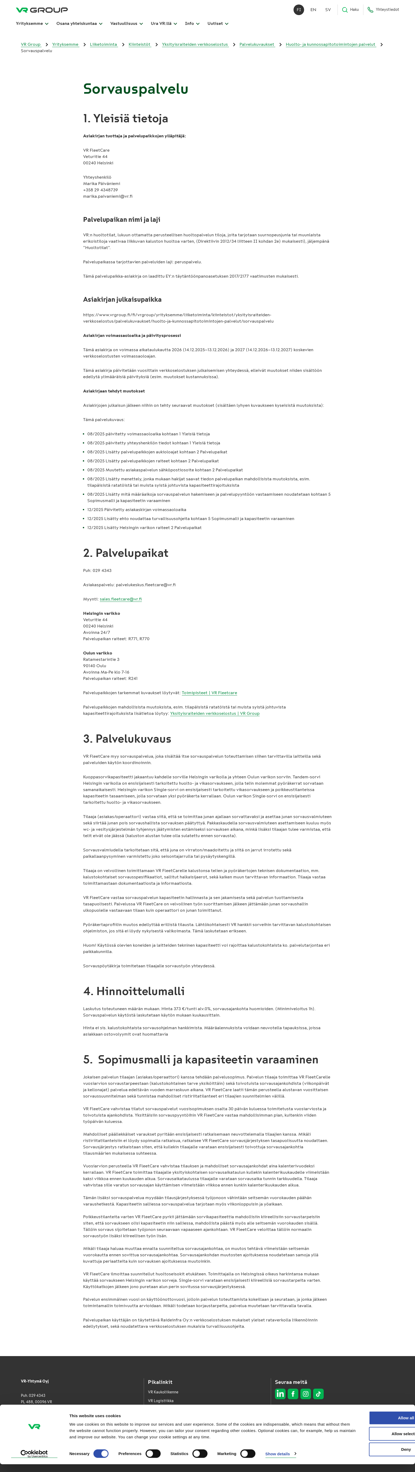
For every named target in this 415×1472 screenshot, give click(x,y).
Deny (371, 1457)
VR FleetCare (159, 1409)
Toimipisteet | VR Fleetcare (209, 692)
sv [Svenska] (328, 10)
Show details (277, 1461)
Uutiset (218, 24)
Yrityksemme (32, 24)
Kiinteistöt (140, 44)
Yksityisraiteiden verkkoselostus (195, 44)
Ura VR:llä (164, 24)
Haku (350, 10)
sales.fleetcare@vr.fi (121, 599)
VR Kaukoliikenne (163, 1392)
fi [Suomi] (299, 10)
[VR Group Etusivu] (42, 10)
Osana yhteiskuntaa (79, 24)
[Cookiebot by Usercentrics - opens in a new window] (34, 1462)
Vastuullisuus (126, 24)
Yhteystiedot (383, 10)
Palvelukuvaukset (257, 44)
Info (192, 24)
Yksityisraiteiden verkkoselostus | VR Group (215, 713)
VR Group (31, 44)
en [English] (313, 10)
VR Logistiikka (161, 1401)
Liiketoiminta (104, 44)
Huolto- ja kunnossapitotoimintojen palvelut (331, 44)
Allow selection (370, 1441)
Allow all (371, 1425)
